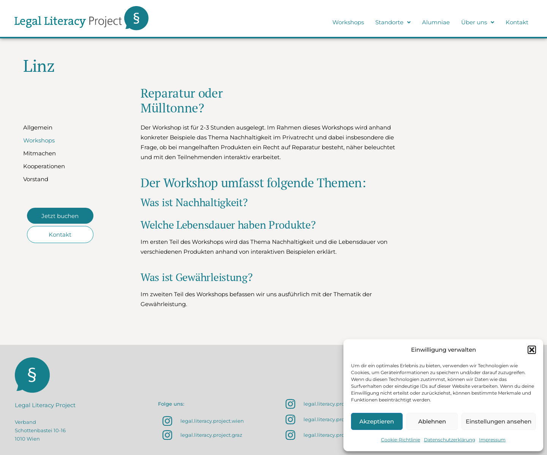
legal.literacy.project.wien (212, 421)
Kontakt (517, 22)
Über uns (477, 22)
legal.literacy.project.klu (333, 419)
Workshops (348, 22)
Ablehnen (432, 421)
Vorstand (35, 179)
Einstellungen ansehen (498, 421)
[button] (532, 350)
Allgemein (37, 127)
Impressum (492, 439)
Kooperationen (44, 166)
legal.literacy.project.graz (211, 435)
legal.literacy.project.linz (334, 435)
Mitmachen (39, 153)
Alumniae (436, 22)
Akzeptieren (376, 421)
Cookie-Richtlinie (400, 439)
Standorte (393, 22)
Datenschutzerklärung (449, 439)
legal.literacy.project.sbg (334, 404)
